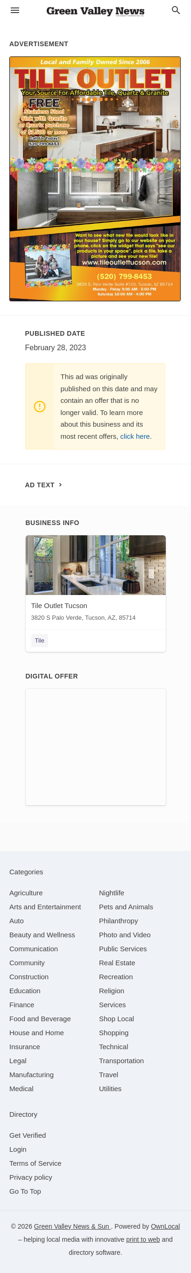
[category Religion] (111, 991)
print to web (143, 1239)
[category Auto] (16, 921)
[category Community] (27, 963)
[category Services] (112, 1005)
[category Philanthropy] (118, 921)
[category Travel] (108, 1075)
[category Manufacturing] (31, 1075)
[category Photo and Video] (125, 935)
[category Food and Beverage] (40, 1019)
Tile (39, 640)
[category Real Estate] (117, 963)
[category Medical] (21, 1089)
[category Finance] (21, 1005)
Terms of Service (35, 1163)
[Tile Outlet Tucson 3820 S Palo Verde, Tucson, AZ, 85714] (95, 580)
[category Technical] (113, 1047)
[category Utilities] (110, 1089)
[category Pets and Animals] (126, 907)
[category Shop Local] (116, 1019)
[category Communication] (33, 949)
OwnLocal (165, 1226)
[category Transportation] (121, 1061)
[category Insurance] (24, 1047)
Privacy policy (30, 1177)
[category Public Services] (123, 949)
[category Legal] (18, 1061)
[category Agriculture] (26, 893)
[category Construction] (29, 977)
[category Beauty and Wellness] (42, 935)
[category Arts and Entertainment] (45, 907)
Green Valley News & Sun (72, 1226)
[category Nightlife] (111, 893)
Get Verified (27, 1135)
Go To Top (25, 1191)
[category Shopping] (113, 1033)
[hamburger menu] (15, 10)
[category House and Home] (36, 1033)
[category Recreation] (116, 977)
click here (135, 436)
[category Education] (25, 991)
